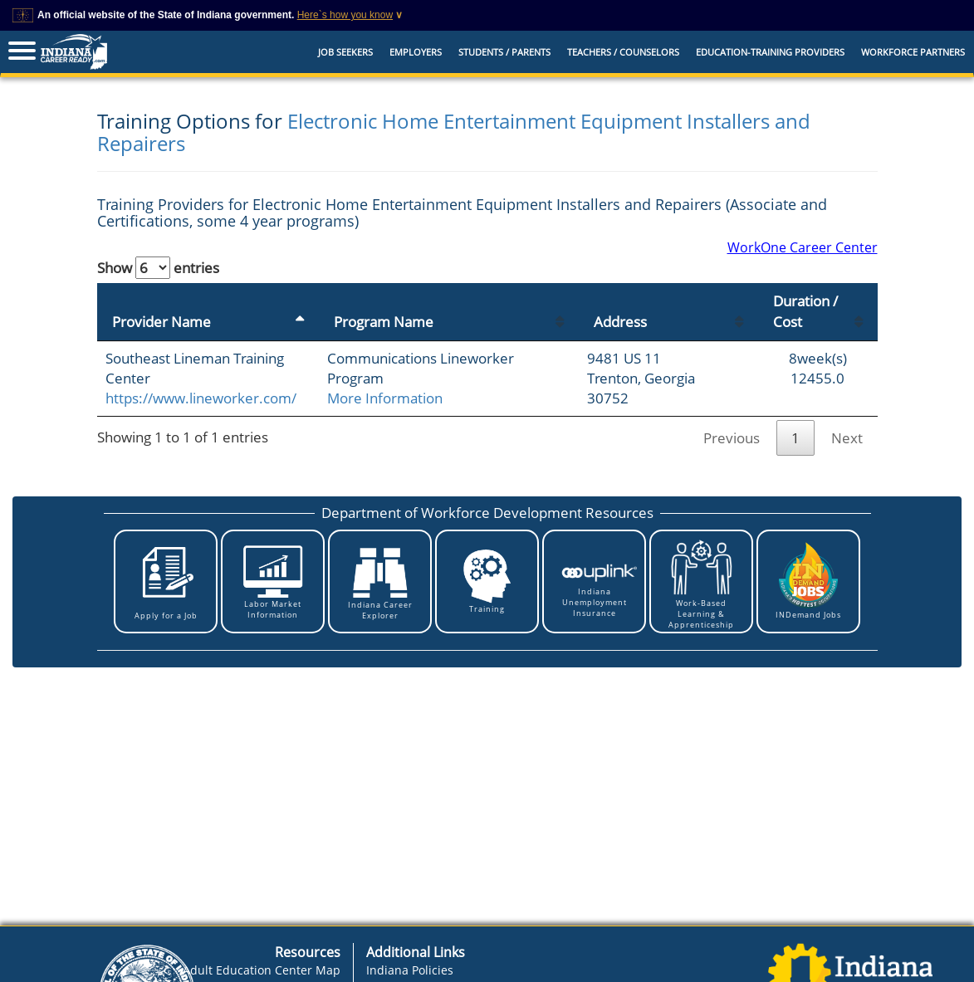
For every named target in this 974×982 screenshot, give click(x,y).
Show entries (158, 267)
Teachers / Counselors (623, 52)
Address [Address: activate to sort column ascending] (620, 321)
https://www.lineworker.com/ (200, 398)
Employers (415, 52)
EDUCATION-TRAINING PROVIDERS (770, 52)
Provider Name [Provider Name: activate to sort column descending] (161, 321)
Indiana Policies (409, 970)
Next (847, 437)
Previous (731, 437)
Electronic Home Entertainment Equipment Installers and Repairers (453, 131)
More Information (385, 398)
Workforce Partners (913, 52)
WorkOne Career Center (802, 247)
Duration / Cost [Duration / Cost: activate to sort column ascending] (805, 310)
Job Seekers (345, 52)
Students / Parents (504, 52)
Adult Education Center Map (261, 970)
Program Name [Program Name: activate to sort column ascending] (383, 321)
